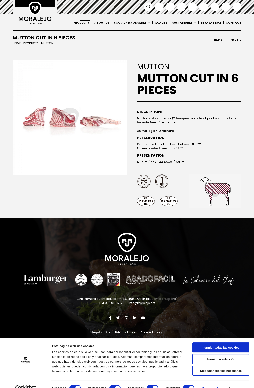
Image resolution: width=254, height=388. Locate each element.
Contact (233, 23)
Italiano (192, 6)
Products (77, 23)
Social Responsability (130, 23)
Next (234, 40)
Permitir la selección (220, 351)
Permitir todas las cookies (220, 339)
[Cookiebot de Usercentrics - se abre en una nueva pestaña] (25, 380)
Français (181, 6)
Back (218, 40)
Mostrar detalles (213, 380)
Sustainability (183, 23)
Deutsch (203, 6)
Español (159, 6)
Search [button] (148, 6)
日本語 (214, 6)
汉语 (225, 6)
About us (98, 23)
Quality (159, 23)
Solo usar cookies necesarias (221, 362)
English (170, 6)
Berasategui (210, 23)
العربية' (237, 6)
